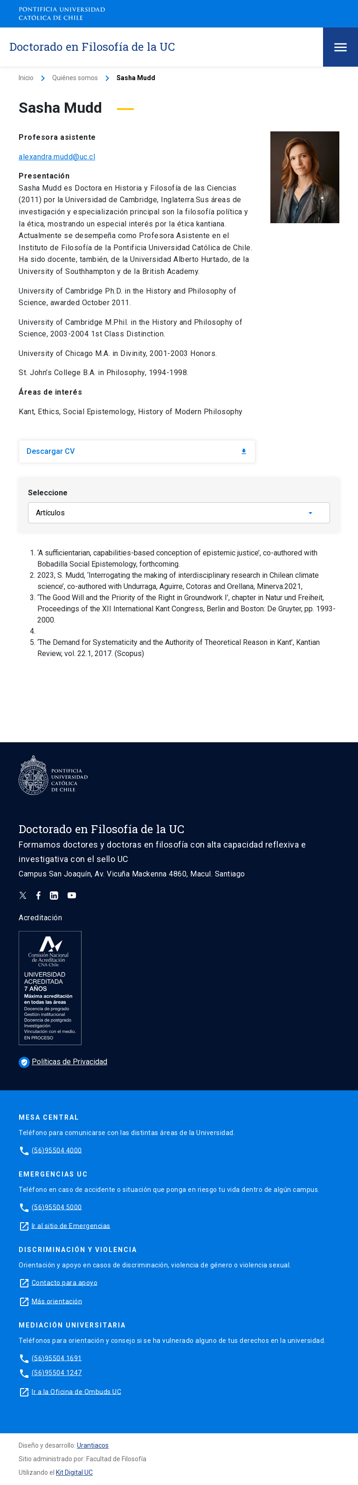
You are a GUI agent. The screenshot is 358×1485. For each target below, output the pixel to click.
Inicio (26, 78)
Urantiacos (93, 1445)
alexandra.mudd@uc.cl (57, 156)
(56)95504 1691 (57, 1358)
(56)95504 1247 (57, 1372)
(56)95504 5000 (57, 1207)
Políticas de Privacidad (63, 1061)
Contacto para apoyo (65, 1282)
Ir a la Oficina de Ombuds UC (76, 1391)
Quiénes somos (75, 78)
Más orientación (57, 1301)
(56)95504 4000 (57, 1150)
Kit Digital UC (74, 1472)
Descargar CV (137, 451)
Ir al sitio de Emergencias (71, 1225)
